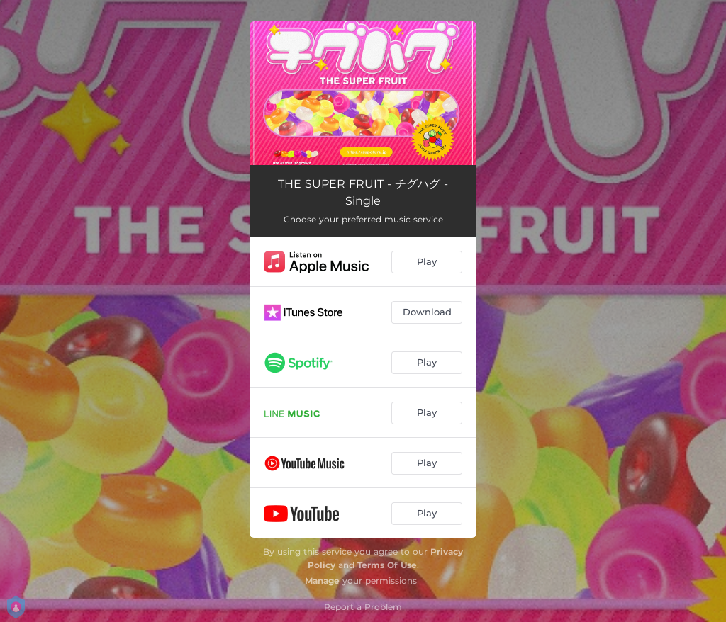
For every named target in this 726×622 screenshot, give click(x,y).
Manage (322, 580)
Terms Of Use (387, 565)
